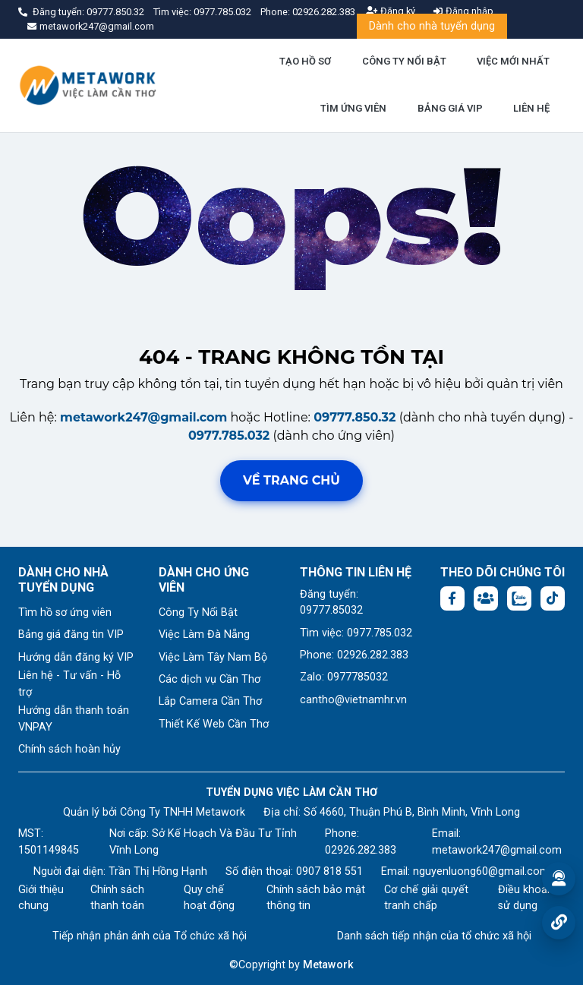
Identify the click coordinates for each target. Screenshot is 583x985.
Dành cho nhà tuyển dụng (432, 26)
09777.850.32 (117, 11)
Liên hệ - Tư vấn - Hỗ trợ (69, 684)
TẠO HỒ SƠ (305, 61)
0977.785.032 (224, 11)
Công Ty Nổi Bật (198, 612)
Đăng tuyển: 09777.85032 (331, 602)
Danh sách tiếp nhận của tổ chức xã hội (434, 936)
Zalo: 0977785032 (344, 677)
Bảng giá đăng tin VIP (71, 634)
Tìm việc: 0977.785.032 (356, 633)
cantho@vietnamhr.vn (353, 699)
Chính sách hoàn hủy (69, 749)
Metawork (328, 964)
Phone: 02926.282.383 (354, 655)
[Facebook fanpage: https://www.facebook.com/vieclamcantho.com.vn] (452, 598)
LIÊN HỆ (531, 108)
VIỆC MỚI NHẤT (513, 61)
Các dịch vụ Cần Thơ (209, 679)
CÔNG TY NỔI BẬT (404, 61)
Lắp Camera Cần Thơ (210, 701)
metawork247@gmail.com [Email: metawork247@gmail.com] (497, 850)
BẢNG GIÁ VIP (450, 108)
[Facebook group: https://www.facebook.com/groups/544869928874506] (486, 598)
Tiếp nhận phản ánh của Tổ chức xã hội (149, 936)
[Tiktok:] (552, 598)
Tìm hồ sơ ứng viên (65, 612)
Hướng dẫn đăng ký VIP (76, 657)
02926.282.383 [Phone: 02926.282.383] (360, 850)
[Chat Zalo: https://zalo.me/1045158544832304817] (519, 598)
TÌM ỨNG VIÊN (353, 108)
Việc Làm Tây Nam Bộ (213, 657)
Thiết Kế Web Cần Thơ (214, 724)
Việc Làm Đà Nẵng (204, 634)
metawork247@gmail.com (143, 417)
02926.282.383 (323, 11)
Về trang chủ (291, 480)
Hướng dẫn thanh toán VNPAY (73, 719)
